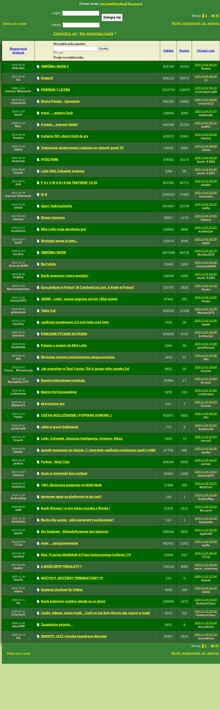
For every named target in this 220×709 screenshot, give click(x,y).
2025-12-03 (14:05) (206, 297)
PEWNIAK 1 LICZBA (55, 90)
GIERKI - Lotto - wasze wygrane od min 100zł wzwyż (79, 299)
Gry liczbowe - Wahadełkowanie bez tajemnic (75, 531)
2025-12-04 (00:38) (206, 169)
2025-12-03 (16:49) (206, 274)
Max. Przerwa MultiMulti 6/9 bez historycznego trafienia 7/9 (86, 555)
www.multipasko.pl (113, 4)
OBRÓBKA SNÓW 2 (55, 66)
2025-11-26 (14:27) (206, 483)
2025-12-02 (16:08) (206, 332)
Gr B (44, 194)
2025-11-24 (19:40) (206, 541)
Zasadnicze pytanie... (57, 624)
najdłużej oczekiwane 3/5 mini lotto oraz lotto (75, 322)
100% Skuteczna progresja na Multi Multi (71, 485)
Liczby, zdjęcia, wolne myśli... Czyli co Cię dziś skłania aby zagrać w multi (95, 613)
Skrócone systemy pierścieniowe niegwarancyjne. (78, 357)
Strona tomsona (53, 217)
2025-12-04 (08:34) (206, 76)
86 (213, 16)
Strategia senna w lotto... (59, 241)
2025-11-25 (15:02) (206, 506)
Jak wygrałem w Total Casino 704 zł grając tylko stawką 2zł (85, 369)
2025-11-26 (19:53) (206, 471)
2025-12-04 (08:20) (206, 88)
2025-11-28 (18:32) (206, 460)
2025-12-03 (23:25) (206, 204)
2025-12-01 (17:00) (206, 390)
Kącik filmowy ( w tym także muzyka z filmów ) (75, 508)
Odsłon (168, 51)
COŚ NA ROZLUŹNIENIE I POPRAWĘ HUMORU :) (76, 415)
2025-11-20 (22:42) (206, 588)
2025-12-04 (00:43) (206, 157)
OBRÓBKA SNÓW (53, 252)
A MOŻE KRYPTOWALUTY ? (61, 566)
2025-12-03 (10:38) (206, 320)
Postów (184, 51)
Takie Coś (48, 311)
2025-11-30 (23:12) (206, 402)
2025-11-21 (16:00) (206, 564)
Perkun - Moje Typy (55, 462)
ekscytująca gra (53, 404)
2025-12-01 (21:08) (206, 355)
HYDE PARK (49, 159)
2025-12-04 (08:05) (206, 99)
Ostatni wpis (206, 51)
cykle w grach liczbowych (59, 427)
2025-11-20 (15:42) (206, 599)
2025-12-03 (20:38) (206, 262)
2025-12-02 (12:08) (206, 343)
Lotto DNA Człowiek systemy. (63, 171)
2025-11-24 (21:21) (206, 518)
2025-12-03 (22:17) (206, 250)
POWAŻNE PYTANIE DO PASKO (64, 334)
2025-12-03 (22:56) (206, 215)
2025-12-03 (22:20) (206, 239)
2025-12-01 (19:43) (206, 367)
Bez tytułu (48, 264)
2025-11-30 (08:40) (206, 413)
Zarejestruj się (65, 33)
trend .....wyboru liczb (57, 113)
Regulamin (135, 4)
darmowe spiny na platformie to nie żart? (71, 497)
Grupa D (47, 78)
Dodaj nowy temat (14, 23)
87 (217, 16)
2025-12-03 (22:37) (206, 227)
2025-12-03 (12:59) (206, 309)
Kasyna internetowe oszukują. (63, 380)
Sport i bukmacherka (56, 206)
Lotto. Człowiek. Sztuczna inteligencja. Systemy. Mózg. (82, 438)
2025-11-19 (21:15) (206, 634)
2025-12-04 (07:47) (206, 111)
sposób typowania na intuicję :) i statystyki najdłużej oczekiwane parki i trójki (98, 450)
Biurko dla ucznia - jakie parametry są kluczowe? (77, 520)
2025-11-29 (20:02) (206, 436)
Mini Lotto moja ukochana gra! (63, 229)
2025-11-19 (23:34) (206, 623)
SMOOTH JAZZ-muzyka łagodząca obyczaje (74, 636)
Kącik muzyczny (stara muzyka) (64, 276)
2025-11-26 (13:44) (206, 495)
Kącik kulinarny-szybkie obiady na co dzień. (73, 601)
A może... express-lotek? (59, 124)
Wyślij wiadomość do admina (195, 23)
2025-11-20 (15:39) (206, 611)
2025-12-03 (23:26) (206, 192)
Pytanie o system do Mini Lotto (64, 345)
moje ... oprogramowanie (59, 543)
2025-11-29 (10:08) (206, 448)
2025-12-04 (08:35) (206, 64)
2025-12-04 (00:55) (206, 146)
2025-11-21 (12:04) (206, 576)
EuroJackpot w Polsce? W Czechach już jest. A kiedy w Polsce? (87, 287)
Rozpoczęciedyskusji (18, 50)
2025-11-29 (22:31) (206, 425)
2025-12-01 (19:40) (206, 378)
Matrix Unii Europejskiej (59, 392)
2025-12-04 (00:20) (206, 181)
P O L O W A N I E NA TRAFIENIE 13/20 (69, 183)
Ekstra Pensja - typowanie (60, 101)
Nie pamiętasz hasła (96, 33)
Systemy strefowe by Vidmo (61, 590)
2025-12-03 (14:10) (206, 285)
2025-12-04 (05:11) (206, 122)
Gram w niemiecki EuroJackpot (64, 473)
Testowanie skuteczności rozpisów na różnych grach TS (82, 148)
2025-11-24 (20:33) (206, 529)
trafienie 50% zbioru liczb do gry (64, 136)
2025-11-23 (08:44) (206, 553)
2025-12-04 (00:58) (206, 134)
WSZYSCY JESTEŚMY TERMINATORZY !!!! (72, 578)
